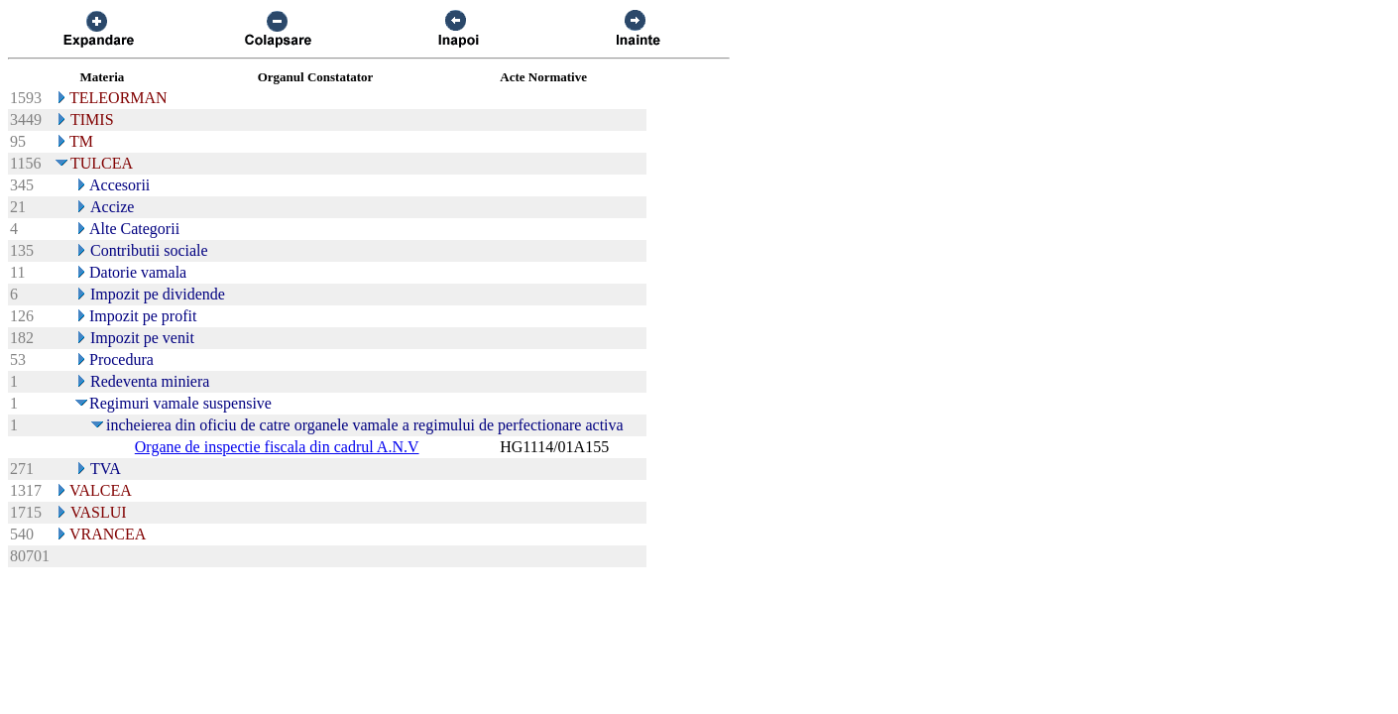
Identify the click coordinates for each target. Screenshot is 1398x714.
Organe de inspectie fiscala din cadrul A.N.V (277, 446)
